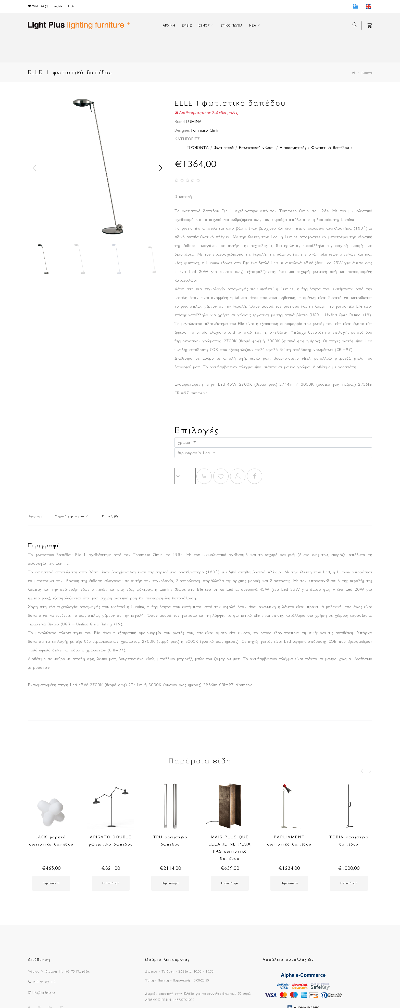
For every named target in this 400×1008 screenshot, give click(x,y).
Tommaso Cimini (205, 130)
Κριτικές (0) (110, 516)
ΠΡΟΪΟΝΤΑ (198, 147)
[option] (97, 168)
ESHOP (204, 25)
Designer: (182, 130)
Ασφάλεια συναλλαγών (288, 959)
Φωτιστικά (224, 147)
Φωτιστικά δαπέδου (330, 147)
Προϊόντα (366, 72)
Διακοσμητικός (293, 147)
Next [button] (160, 168)
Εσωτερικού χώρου (256, 147)
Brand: (180, 121)
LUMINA (194, 121)
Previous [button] (34, 168)
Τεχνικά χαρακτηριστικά (72, 516)
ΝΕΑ (252, 25)
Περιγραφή (35, 516)
